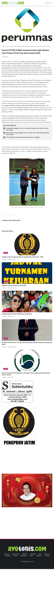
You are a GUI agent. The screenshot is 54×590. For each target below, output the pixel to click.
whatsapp (23, 555)
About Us (6, 554)
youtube (47, 555)
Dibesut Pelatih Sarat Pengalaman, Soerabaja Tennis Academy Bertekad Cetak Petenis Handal (26, 374)
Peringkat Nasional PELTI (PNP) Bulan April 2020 (17, 314)
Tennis (7, 46)
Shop (39, 554)
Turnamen (6, 281)
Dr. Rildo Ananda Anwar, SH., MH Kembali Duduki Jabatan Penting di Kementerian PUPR (27, 343)
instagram (39, 555)
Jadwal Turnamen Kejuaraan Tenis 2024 (14, 285)
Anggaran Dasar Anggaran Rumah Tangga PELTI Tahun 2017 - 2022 (22, 257)
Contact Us (47, 554)
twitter (15, 555)
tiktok (31, 555)
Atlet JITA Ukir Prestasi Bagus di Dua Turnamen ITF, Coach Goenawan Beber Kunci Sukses (27, 133)
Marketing (33, 554)
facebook (7, 555)
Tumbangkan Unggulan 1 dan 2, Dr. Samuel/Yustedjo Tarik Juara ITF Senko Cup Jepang (27, 129)
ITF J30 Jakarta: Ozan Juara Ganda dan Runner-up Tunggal (22, 137)
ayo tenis (31, 561)
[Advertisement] (27, 460)
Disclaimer (25, 554)
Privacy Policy (15, 554)
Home (3, 46)
